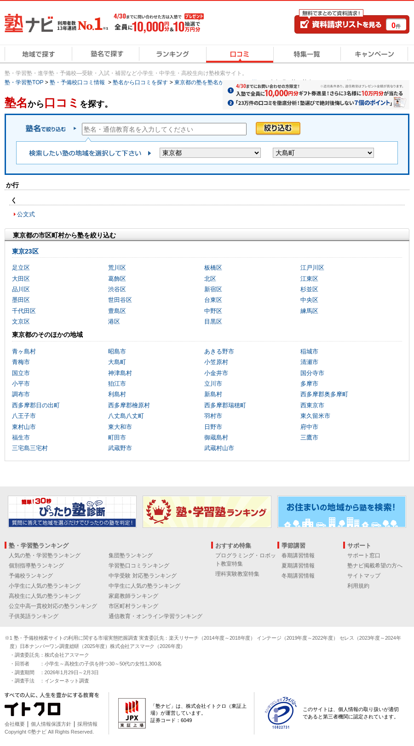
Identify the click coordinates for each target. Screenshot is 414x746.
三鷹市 (309, 437)
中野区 (213, 310)
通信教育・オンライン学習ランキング (155, 616)
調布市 (21, 394)
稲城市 (309, 351)
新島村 (213, 394)
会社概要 (15, 724)
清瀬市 (309, 362)
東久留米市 (315, 415)
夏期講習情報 (298, 565)
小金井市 (216, 373)
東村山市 (24, 426)
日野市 (213, 426)
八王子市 (24, 415)
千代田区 (24, 310)
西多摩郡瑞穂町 (225, 405)
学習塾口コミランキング (139, 565)
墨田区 (21, 299)
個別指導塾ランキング (36, 565)
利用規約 (358, 586)
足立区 (21, 267)
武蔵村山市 (219, 448)
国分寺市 (312, 373)
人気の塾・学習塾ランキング (44, 555)
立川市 (213, 383)
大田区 (21, 278)
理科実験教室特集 (237, 574)
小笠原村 (216, 362)
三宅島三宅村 (30, 448)
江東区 (309, 278)
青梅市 (21, 362)
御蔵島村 (216, 437)
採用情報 (87, 724)
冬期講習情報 (298, 576)
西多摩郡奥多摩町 (324, 394)
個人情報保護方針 (51, 724)
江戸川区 (312, 267)
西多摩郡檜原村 (129, 405)
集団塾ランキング (131, 555)
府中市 (309, 426)
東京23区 (25, 251)
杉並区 (309, 289)
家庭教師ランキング (133, 596)
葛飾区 (117, 278)
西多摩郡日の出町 (36, 405)
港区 (114, 321)
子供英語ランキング (33, 616)
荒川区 (117, 267)
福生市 (21, 437)
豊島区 (117, 310)
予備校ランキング (31, 576)
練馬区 (309, 310)
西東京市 (312, 405)
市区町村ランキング (133, 606)
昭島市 (117, 351)
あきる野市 (219, 351)
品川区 (21, 289)
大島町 (117, 362)
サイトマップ (363, 576)
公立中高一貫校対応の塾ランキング (53, 606)
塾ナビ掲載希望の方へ (374, 565)
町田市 (117, 437)
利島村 (117, 394)
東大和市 (120, 426)
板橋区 (213, 267)
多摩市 (309, 383)
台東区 (213, 299)
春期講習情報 (298, 555)
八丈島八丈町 (126, 415)
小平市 (21, 383)
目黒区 (213, 321)
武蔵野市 (120, 448)
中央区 (309, 299)
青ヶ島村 (24, 351)
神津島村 (120, 373)
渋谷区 (117, 289)
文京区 (21, 321)
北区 (210, 278)
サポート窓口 (363, 555)
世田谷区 (120, 299)
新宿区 (213, 289)
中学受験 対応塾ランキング (142, 576)
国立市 (21, 373)
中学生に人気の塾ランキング (144, 586)
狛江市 (117, 383)
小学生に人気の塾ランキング (44, 586)
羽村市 (213, 415)
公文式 (26, 214)
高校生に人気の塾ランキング (44, 596)
